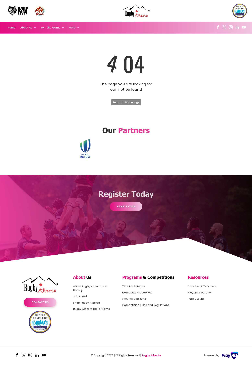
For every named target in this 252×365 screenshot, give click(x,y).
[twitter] (224, 27)
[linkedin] (237, 27)
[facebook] (218, 27)
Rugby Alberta (151, 355)
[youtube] (244, 27)
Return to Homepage (126, 102)
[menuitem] (11, 27)
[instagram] (231, 27)
